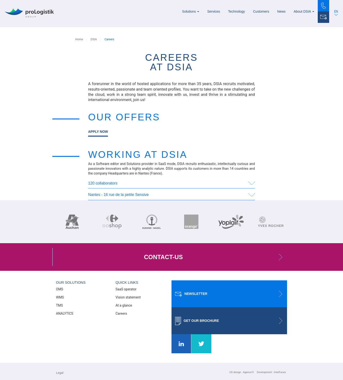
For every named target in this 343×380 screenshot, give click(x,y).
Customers (261, 11)
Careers (121, 313)
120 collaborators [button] (102, 183)
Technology (236, 11)
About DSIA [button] (304, 11)
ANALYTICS (64, 313)
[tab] (171, 183)
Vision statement (128, 297)
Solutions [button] (190, 11)
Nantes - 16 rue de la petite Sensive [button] (118, 195)
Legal (59, 373)
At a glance (124, 305)
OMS (59, 289)
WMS (60, 297)
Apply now (98, 132)
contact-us (215, 257)
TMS (59, 305)
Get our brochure (231, 320)
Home (79, 39)
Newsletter (231, 294)
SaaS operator (126, 289)
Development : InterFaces (271, 372)
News (281, 11)
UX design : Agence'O (241, 372)
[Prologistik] (29, 13)
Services (213, 11)
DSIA (94, 39)
